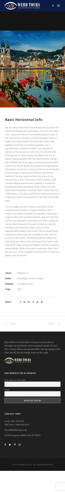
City (19, 289)
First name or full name (15, 380)
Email (6, 389)
